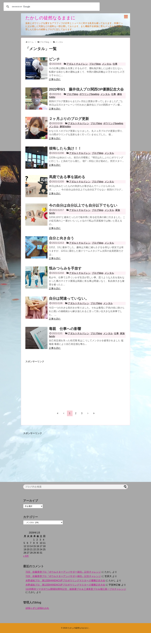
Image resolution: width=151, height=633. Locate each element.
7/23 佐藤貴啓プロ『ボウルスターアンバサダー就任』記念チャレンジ (63, 572)
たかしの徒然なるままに (50, 17)
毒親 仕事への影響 (65, 329)
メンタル (106, 64)
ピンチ (54, 59)
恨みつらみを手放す (65, 268)
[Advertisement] (50, 384)
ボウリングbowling (89, 94)
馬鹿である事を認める (67, 177)
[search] (51, 6)
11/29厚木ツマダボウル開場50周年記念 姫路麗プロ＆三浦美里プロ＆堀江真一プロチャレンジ (76, 589)
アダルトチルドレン (77, 64)
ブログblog (95, 64)
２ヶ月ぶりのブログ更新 (69, 119)
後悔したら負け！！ (65, 148)
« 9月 (26, 556)
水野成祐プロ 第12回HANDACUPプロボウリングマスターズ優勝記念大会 (65, 580)
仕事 (115, 64)
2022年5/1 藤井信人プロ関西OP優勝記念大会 (86, 89)
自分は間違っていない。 (69, 298)
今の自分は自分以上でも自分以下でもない (83, 205)
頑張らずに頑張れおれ (37, 608)
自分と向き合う (61, 238)
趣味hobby (65, 126)
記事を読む (55, 79)
